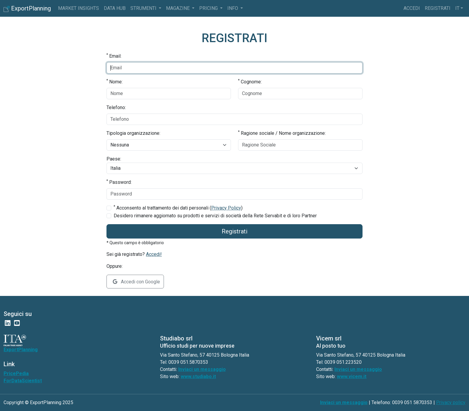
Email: (113, 56)
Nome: (114, 81)
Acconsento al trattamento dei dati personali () (178, 207)
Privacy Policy (226, 208)
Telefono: (116, 107)
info (233, 8)
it (457, 8)
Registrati (437, 8)
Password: (119, 182)
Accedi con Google (136, 282)
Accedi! (154, 254)
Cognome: (250, 81)
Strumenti (144, 8)
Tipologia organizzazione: (133, 133)
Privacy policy (450, 402)
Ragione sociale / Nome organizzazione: (282, 133)
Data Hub (115, 8)
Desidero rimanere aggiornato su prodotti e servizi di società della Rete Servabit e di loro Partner (215, 216)
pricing (209, 8)
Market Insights (78, 8)
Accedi (411, 8)
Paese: (113, 159)
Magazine (178, 8)
